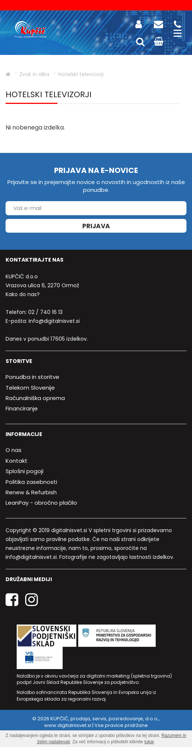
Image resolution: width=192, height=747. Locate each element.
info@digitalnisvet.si (54, 321)
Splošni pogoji (24, 471)
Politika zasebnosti (31, 482)
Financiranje (22, 408)
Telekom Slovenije (30, 387)
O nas (13, 450)
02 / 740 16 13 (45, 312)
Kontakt (16, 461)
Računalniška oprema (35, 398)
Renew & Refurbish (31, 492)
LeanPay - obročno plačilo (41, 503)
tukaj (148, 741)
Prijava (96, 226)
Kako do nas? (23, 294)
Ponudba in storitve (32, 377)
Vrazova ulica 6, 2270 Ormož (42, 285)
